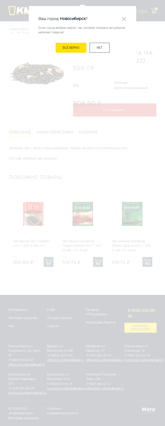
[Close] (124, 19)
